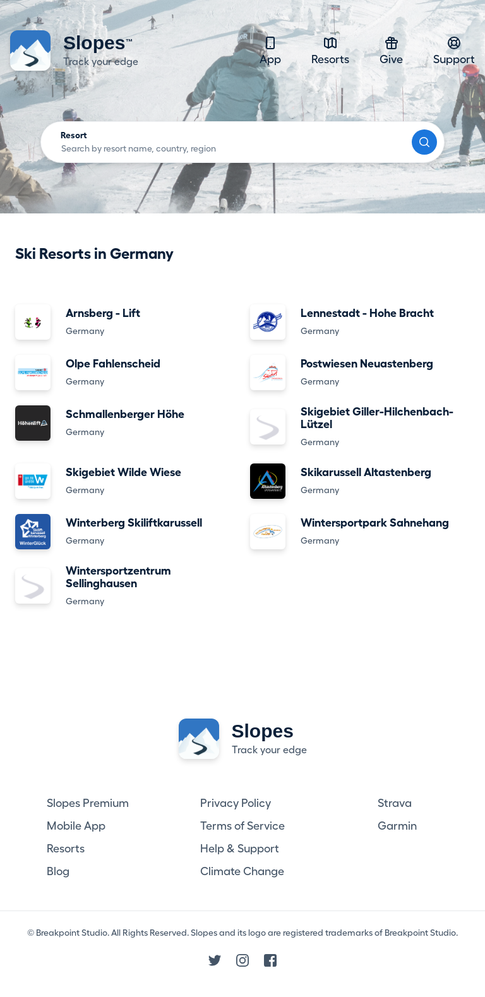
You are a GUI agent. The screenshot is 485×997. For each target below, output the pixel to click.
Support (454, 50)
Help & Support (239, 848)
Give (391, 50)
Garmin (397, 826)
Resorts (330, 50)
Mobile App (76, 826)
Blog (58, 871)
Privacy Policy (235, 803)
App (270, 50)
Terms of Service (242, 826)
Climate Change (242, 871)
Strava (395, 803)
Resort (74, 135)
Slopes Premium (88, 803)
